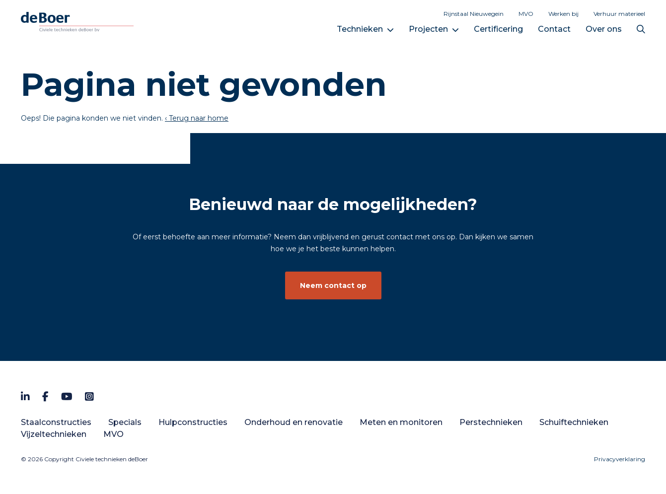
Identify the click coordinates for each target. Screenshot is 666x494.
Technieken (360, 29)
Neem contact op (333, 285)
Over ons (604, 29)
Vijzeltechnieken (53, 434)
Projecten (428, 29)
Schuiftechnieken (573, 422)
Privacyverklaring (619, 459)
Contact (554, 29)
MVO (525, 13)
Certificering (498, 29)
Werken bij (563, 13)
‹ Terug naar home (196, 118)
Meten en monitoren (401, 422)
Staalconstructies (56, 422)
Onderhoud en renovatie (293, 422)
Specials (125, 422)
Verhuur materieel (619, 13)
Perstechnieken (490, 422)
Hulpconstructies (192, 422)
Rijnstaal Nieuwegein (474, 13)
